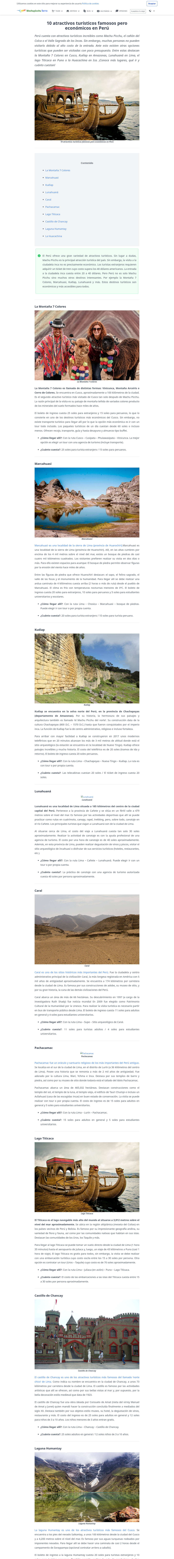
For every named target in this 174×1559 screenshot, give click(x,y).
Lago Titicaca (52, 214)
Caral (48, 199)
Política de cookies (90, 3)
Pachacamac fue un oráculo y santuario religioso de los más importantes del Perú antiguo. (87, 1062)
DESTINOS (73, 11)
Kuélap (49, 185)
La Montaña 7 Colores (57, 170)
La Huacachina (53, 236)
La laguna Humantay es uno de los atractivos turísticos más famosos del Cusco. (85, 1529)
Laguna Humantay (55, 228)
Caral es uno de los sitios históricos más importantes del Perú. (72, 972)
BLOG (88, 11)
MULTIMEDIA (104, 11)
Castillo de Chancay (56, 221)
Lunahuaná (51, 192)
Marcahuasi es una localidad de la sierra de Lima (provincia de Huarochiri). (79, 545)
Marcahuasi (52, 177)
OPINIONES (121, 11)
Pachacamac (52, 207)
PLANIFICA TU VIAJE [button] (138, 11)
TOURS (57, 11)
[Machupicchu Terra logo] (32, 11)
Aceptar (152, 3)
